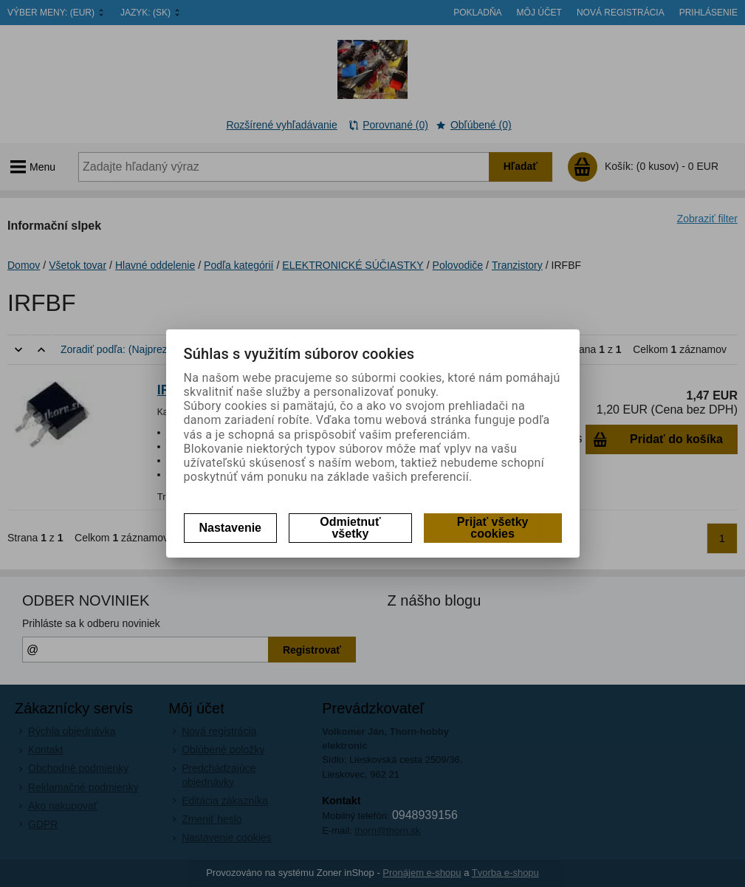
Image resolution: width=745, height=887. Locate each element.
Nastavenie (230, 527)
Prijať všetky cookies (493, 528)
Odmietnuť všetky (350, 528)
